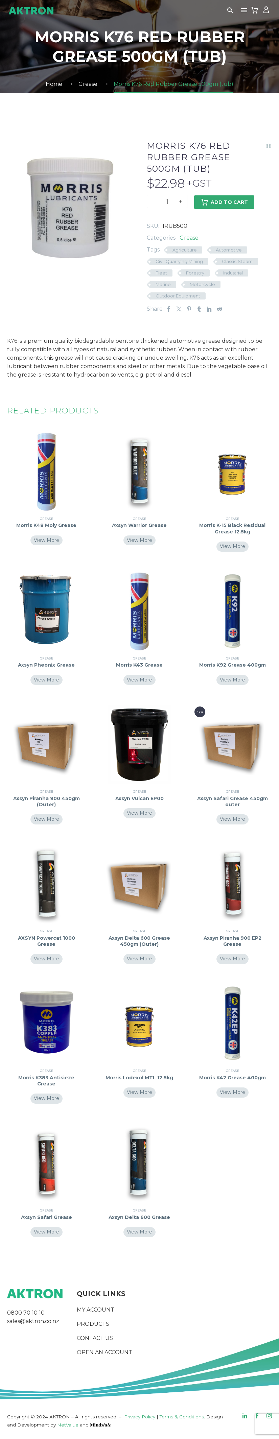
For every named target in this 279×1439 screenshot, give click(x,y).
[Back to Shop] (268, 146)
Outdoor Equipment (178, 295)
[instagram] (269, 1415)
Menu (244, 10)
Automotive (229, 250)
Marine (163, 284)
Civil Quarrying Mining (179, 261)
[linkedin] (245, 1415)
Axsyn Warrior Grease (139, 525)
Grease (189, 238)
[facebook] (257, 1415)
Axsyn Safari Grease (46, 1217)
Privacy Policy (139, 1416)
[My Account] (266, 10)
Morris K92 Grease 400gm (232, 665)
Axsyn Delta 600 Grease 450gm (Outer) (139, 941)
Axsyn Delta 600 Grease (139, 1217)
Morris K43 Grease (139, 665)
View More (46, 540)
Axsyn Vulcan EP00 (139, 798)
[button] (230, 10)
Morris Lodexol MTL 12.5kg (139, 1078)
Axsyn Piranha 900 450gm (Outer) (46, 801)
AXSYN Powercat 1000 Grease (46, 941)
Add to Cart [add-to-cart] (224, 201)
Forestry (195, 272)
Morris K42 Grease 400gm (232, 1078)
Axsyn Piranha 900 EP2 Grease (232, 941)
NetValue (67, 1425)
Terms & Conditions (182, 1416)
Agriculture (184, 250)
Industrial (233, 272)
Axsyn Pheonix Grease (46, 665)
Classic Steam (237, 261)
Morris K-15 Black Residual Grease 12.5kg (232, 528)
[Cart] (255, 10)
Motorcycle (202, 284)
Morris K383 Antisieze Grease (46, 1081)
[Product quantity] (167, 201)
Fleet (161, 272)
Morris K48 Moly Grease (46, 525)
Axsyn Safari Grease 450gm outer (232, 801)
